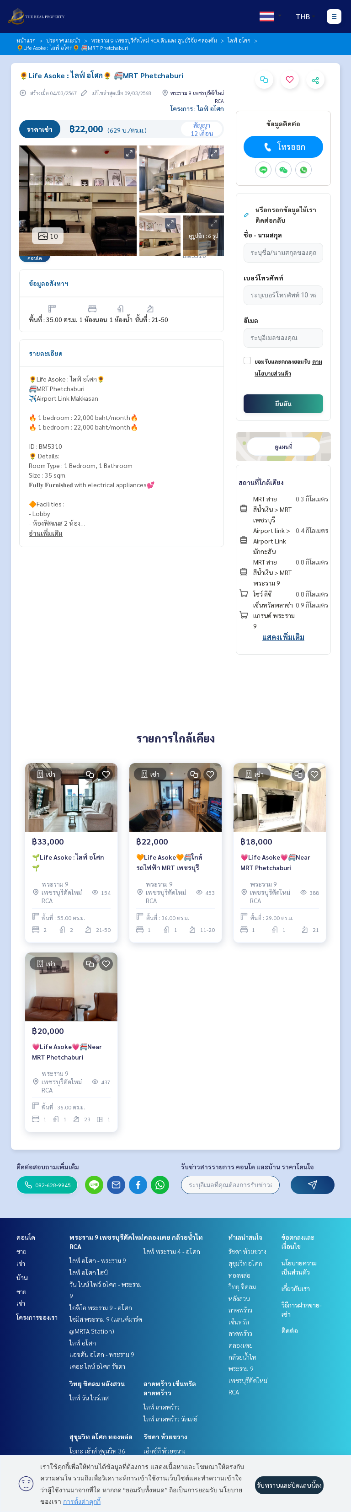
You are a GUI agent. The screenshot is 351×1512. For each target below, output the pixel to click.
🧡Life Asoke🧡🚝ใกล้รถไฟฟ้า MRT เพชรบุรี (169, 862)
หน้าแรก (26, 40)
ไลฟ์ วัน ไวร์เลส (89, 1398)
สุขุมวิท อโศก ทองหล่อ (101, 1436)
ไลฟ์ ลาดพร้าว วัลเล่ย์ (170, 1419)
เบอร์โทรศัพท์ (263, 278)
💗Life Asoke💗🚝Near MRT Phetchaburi (275, 862)
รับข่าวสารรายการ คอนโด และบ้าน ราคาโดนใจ (247, 1166)
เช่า (20, 1263)
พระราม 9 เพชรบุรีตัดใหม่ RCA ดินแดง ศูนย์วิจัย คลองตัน (154, 40)
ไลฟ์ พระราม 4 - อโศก (172, 1251)
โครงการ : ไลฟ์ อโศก (197, 108)
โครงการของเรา (37, 1317)
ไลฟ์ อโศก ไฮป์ (88, 1272)
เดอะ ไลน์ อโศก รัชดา (97, 1366)
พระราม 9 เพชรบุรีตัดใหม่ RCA (248, 1380)
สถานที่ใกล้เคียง (261, 482)
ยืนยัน (283, 403)
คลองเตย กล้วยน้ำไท (173, 1237)
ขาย (21, 1251)
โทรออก (283, 146)
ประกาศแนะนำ (63, 40)
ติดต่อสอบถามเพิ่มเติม (47, 1166)
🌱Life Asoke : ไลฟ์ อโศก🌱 (68, 862)
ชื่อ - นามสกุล (263, 235)
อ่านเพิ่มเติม (46, 533)
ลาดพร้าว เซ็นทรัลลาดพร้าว (240, 1321)
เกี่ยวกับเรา (296, 1288)
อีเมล (251, 320)
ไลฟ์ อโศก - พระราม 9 (97, 1260)
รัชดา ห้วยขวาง (165, 1436)
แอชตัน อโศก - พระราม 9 (101, 1354)
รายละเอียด (46, 353)
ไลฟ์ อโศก (239, 40)
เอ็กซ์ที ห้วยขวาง (165, 1451)
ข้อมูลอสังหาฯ (49, 283)
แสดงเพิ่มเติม (283, 637)
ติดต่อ (290, 1330)
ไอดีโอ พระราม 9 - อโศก (100, 1307)
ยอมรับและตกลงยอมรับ (282, 361)
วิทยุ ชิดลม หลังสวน (97, 1383)
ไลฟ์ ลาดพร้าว (162, 1407)
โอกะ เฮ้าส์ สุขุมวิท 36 (97, 1451)
